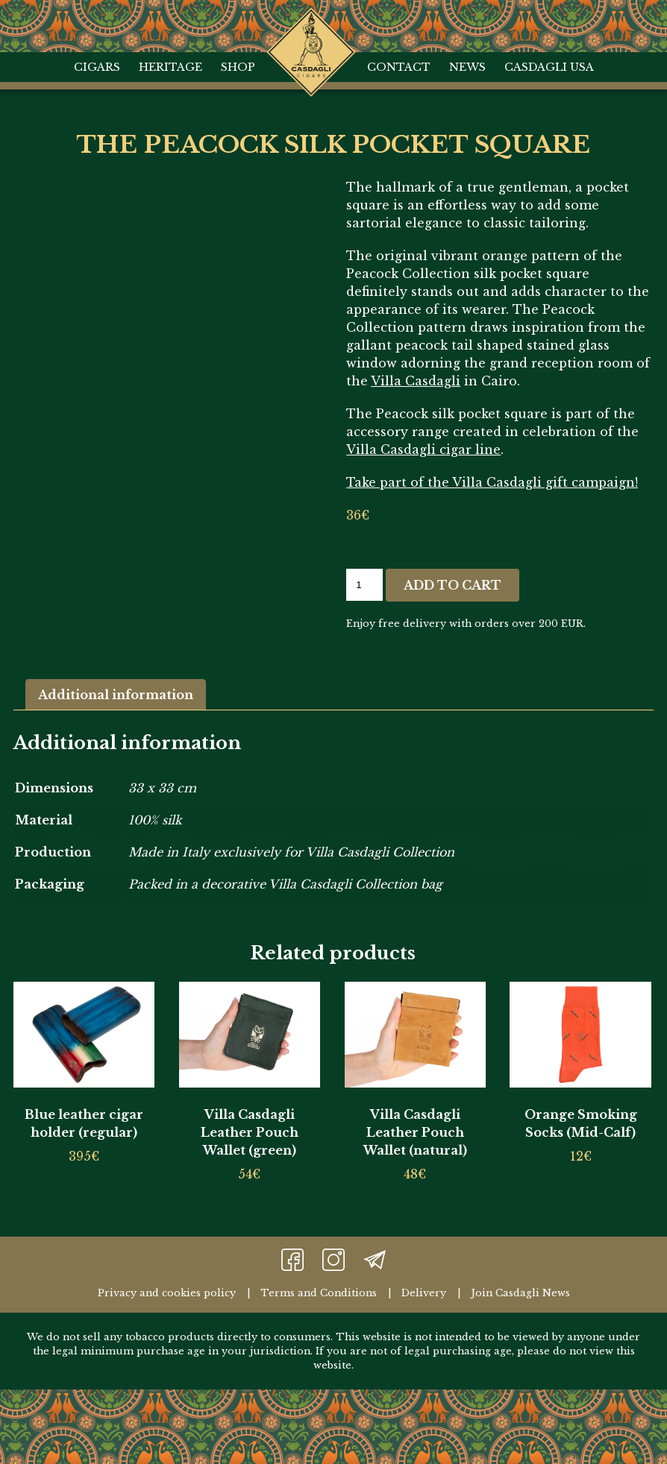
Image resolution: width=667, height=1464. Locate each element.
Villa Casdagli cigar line (423, 449)
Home (311, 22)
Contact (398, 67)
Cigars (97, 67)
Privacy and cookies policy (167, 1293)
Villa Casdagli (415, 380)
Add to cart (452, 585)
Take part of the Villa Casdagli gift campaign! (492, 482)
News (467, 67)
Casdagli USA (549, 67)
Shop (238, 67)
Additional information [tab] (115, 694)
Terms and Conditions (318, 1293)
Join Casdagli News (520, 1293)
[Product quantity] (364, 585)
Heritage (170, 67)
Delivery (423, 1293)
